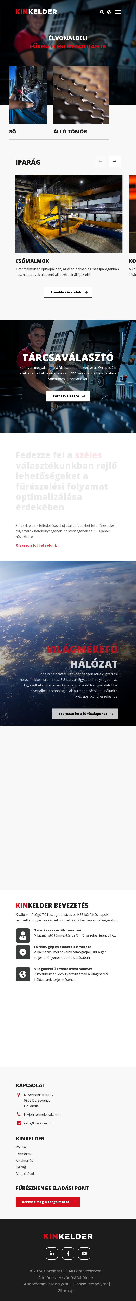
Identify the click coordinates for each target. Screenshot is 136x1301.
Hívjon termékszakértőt (42, 1114)
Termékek (24, 1154)
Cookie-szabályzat (90, 1284)
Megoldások (25, 1173)
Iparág (21, 1167)
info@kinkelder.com (39, 1123)
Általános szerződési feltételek (65, 1277)
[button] (115, 161)
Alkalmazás (24, 1160)
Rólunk (21, 1147)
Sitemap (66, 1290)
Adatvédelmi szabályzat (46, 1284)
